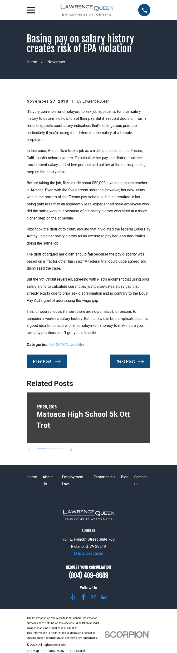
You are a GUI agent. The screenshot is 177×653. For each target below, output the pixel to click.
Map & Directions (88, 553)
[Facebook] (83, 597)
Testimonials (104, 477)
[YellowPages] (93, 597)
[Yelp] (73, 597)
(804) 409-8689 (88, 575)
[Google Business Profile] (104, 597)
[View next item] (71, 449)
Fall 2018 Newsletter (66, 344)
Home (32, 477)
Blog (124, 477)
